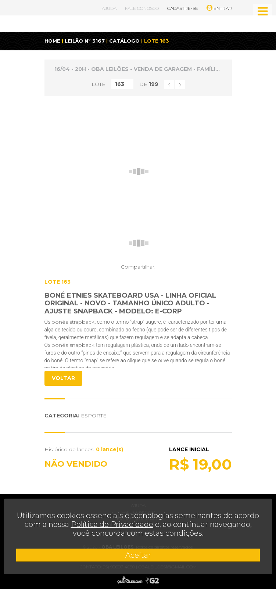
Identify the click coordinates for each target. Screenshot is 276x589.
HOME (52, 41)
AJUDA (109, 8)
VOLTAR (63, 378)
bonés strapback (72, 322)
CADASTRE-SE (182, 8)
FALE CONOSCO (142, 8)
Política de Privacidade (112, 524)
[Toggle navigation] (262, 11)
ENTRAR (219, 8)
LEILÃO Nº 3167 (85, 41)
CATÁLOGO (124, 41)
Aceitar (138, 555)
